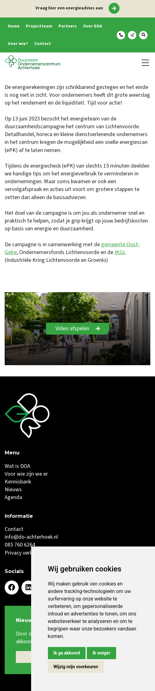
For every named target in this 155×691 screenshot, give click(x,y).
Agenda (13, 497)
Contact (42, 44)
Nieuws (13, 489)
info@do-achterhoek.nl (31, 537)
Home (14, 26)
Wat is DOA (17, 466)
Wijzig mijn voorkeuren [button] (76, 666)
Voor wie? (18, 44)
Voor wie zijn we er (26, 474)
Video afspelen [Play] (72, 328)
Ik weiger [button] (101, 652)
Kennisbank (18, 482)
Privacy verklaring (25, 553)
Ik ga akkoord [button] (67, 652)
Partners (68, 26)
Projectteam (39, 26)
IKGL (120, 252)
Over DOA (92, 26)
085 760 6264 (20, 545)
